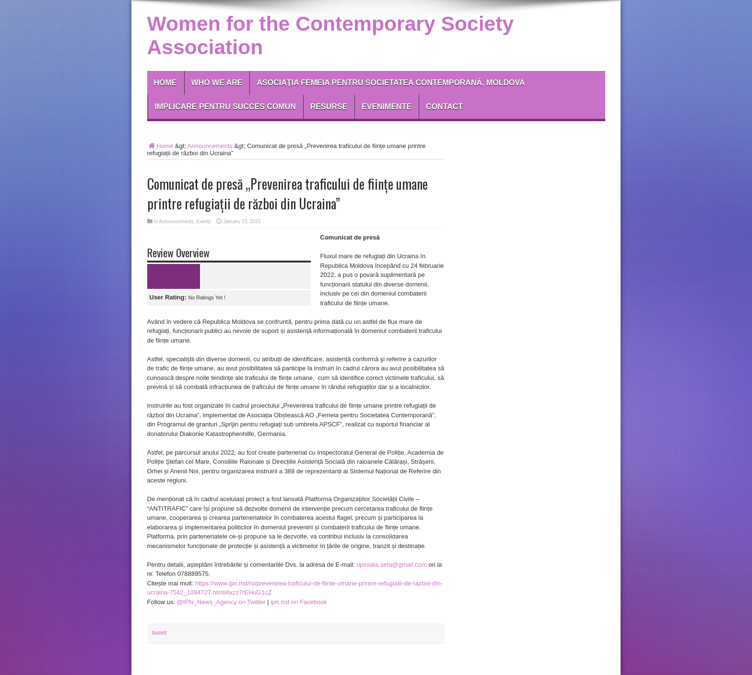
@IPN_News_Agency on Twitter (221, 602)
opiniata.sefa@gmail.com (392, 564)
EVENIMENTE (386, 107)
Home (165, 83)
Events (203, 221)
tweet (159, 632)
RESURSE (328, 107)
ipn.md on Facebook (298, 602)
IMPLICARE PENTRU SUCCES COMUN (225, 107)
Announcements (210, 145)
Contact (444, 107)
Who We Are (217, 83)
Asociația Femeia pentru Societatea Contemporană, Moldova (391, 83)
